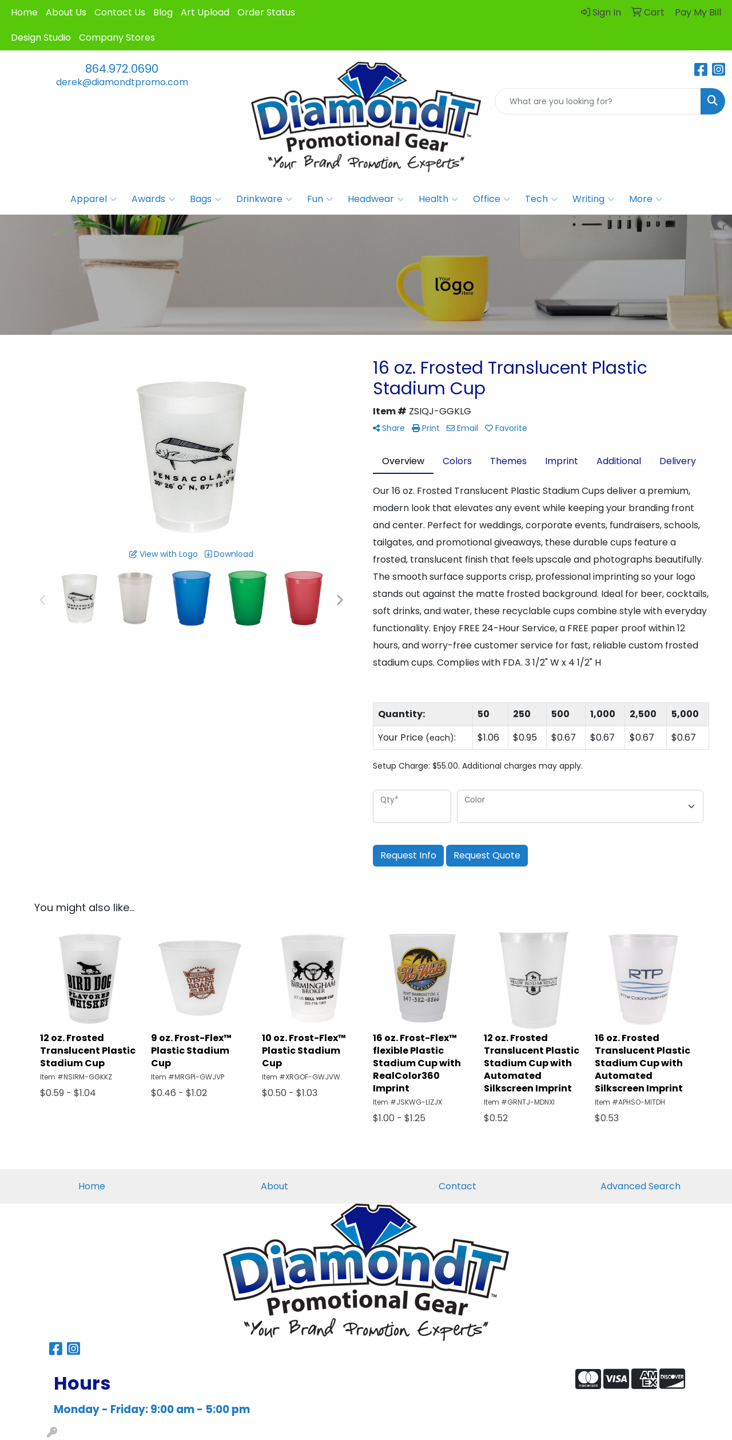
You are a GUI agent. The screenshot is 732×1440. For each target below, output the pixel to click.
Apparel (93, 199)
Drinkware (264, 199)
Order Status (266, 12)
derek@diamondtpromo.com (122, 82)
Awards (153, 199)
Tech (541, 199)
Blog (163, 12)
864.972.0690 (121, 69)
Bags (205, 199)
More (645, 199)
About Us (66, 12)
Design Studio (41, 37)
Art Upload (205, 12)
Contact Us (119, 12)
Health (438, 199)
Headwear (376, 199)
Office (491, 199)
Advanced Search (640, 1186)
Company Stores (117, 37)
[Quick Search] (598, 101)
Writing (593, 199)
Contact (457, 1186)
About (274, 1186)
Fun (320, 199)
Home (24, 12)
